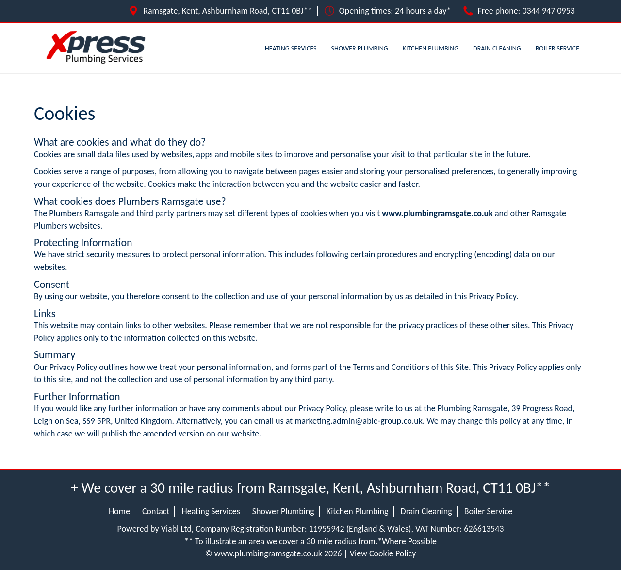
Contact (155, 511)
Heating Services (291, 48)
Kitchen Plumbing (430, 48)
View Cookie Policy (383, 553)
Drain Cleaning (497, 48)
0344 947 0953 (549, 10)
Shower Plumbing (359, 48)
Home (119, 511)
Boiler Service (557, 48)
